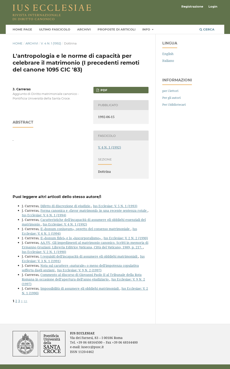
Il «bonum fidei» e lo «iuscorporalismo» (71, 238)
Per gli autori (171, 98)
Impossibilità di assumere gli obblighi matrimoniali (80, 288)
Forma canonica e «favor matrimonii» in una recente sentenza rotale (94, 210)
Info (146, 29)
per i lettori (170, 91)
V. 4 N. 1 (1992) (51, 43)
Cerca (206, 29)
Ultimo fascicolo (54, 29)
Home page (22, 29)
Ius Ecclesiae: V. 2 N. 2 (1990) (126, 238)
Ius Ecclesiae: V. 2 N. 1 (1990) (44, 252)
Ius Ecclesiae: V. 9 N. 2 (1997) (79, 270)
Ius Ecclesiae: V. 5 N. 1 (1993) (115, 206)
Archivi (84, 29)
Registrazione (192, 6)
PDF (103, 90)
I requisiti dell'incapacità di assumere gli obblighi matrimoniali (89, 256)
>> (25, 301)
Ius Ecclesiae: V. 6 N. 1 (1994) (44, 215)
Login (212, 6)
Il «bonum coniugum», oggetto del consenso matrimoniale (85, 229)
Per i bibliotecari (174, 104)
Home (17, 43)
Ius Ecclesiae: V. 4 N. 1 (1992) (65, 224)
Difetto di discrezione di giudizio (65, 206)
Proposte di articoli (116, 29)
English (168, 54)
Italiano (168, 60)
